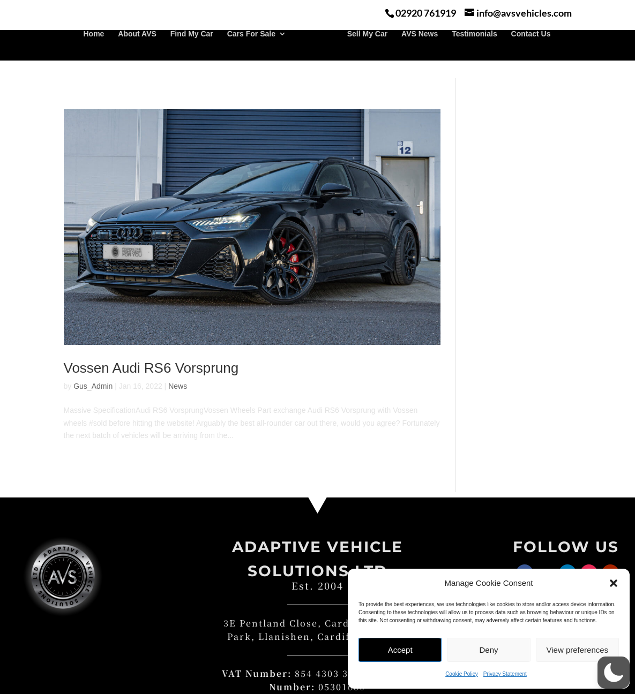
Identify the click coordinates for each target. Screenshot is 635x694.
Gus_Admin (93, 386)
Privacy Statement (505, 674)
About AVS (137, 52)
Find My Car (191, 52)
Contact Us (531, 52)
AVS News (419, 52)
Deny (488, 649)
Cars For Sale (251, 52)
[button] (613, 583)
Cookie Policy (461, 674)
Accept (400, 649)
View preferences (578, 649)
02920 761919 (425, 13)
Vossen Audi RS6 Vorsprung (151, 368)
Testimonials (474, 52)
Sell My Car (367, 52)
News (177, 386)
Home (93, 52)
